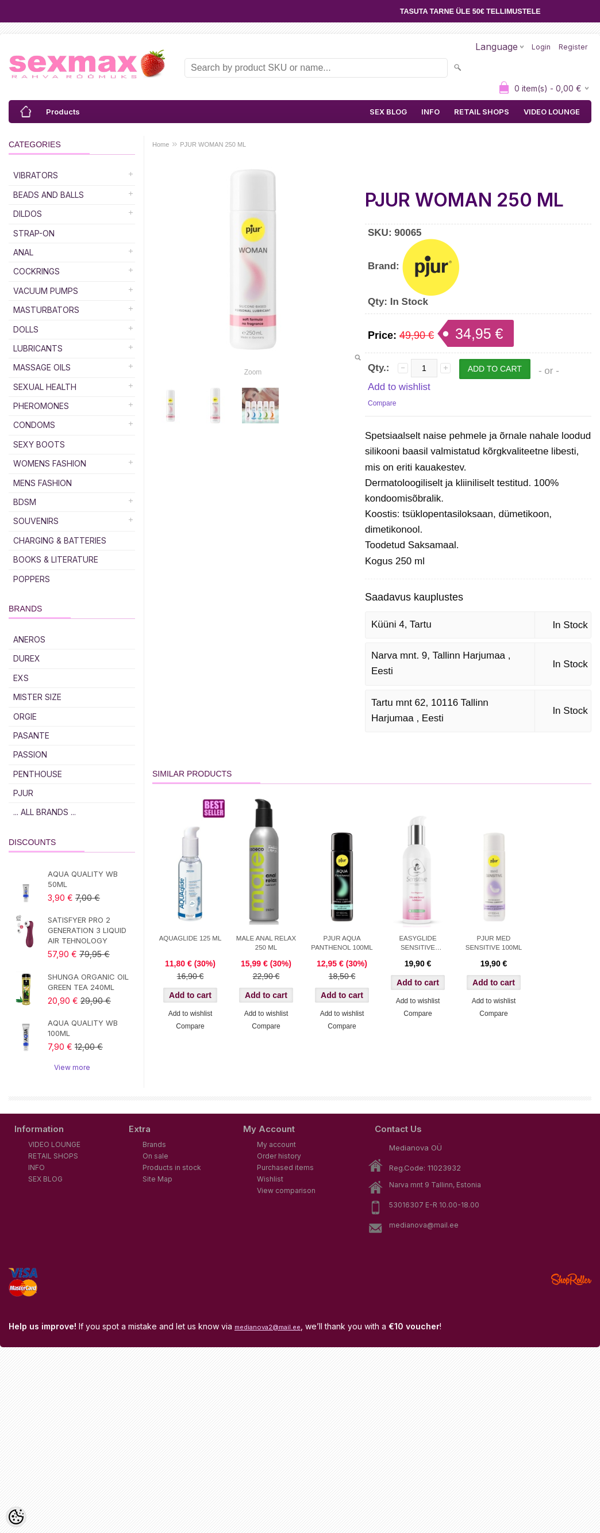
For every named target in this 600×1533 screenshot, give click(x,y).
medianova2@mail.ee (267, 1327)
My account (276, 1144)
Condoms (34, 425)
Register (573, 47)
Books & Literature (55, 559)
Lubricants (38, 348)
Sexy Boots (39, 444)
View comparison (286, 1190)
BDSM (24, 502)
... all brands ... (44, 812)
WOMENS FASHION (49, 463)
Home (160, 144)
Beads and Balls (48, 195)
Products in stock (172, 1167)
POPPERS (31, 579)
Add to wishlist (399, 386)
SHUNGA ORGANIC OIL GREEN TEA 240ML (88, 982)
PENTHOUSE (37, 774)
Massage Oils (42, 367)
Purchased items (285, 1167)
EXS (21, 678)
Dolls (26, 329)
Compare (382, 403)
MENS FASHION (42, 483)
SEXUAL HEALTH (44, 387)
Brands (154, 1144)
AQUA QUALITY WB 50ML (83, 879)
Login (541, 47)
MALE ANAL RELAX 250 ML (266, 943)
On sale (155, 1156)
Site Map (157, 1179)
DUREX (26, 658)
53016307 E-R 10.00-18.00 (434, 1205)
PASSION (30, 754)
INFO (430, 111)
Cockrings (36, 271)
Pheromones (41, 406)
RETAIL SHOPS (481, 111)
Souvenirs (36, 521)
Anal (23, 252)
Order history (279, 1156)
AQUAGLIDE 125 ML (190, 938)
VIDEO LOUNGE (552, 111)
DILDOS (27, 214)
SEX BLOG (388, 111)
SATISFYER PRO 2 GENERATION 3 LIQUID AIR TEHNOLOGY (87, 930)
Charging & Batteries (59, 540)
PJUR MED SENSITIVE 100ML (494, 943)
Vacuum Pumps (45, 291)
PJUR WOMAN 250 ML (213, 144)
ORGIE (25, 716)
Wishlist (270, 1179)
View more (72, 1067)
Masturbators (46, 310)
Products (63, 111)
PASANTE (31, 735)
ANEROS (29, 639)
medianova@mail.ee (424, 1225)
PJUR (23, 793)
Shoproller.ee (571, 1279)
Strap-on (34, 233)
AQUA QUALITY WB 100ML (83, 1028)
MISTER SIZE (37, 697)
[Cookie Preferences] (16, 1517)
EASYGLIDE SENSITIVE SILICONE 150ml (418, 944)
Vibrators (35, 175)
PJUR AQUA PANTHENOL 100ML (341, 943)
